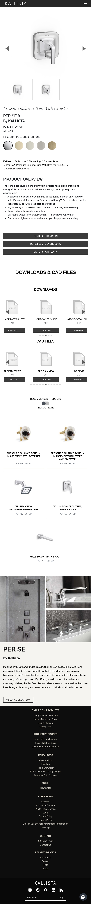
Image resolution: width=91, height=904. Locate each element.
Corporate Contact (45, 806)
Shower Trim (51, 161)
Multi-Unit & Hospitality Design (45, 772)
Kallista (7, 161)
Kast (45, 869)
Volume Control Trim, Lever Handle (67, 508)
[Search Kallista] (41, 898)
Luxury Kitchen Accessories (45, 747)
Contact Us (45, 845)
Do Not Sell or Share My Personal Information (45, 824)
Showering (35, 161)
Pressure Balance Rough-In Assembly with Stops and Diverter (67, 456)
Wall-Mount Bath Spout (45, 557)
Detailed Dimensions (45, 243)
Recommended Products (45, 399)
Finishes (45, 764)
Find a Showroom (45, 236)
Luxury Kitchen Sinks (45, 743)
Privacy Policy (45, 816)
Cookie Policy (45, 820)
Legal (45, 813)
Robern (45, 861)
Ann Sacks (45, 858)
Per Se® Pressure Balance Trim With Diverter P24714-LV (37, 165)
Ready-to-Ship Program (45, 775)
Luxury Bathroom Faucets (45, 716)
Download (46, 330)
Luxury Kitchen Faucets (45, 739)
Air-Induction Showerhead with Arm (23, 508)
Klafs (45, 865)
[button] (83, 897)
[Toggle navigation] (85, 3)
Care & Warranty (45, 251)
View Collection (18, 699)
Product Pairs (45, 408)
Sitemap (45, 828)
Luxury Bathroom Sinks (45, 719)
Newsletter (45, 788)
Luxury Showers (45, 723)
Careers (45, 802)
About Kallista (45, 761)
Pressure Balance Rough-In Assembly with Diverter (23, 455)
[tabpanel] (45, 490)
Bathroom (20, 161)
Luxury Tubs (45, 727)
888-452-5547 (45, 841)
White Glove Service (45, 809)
